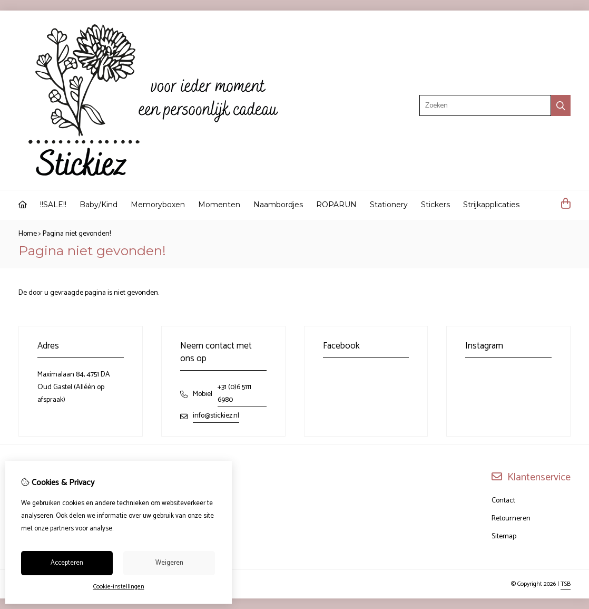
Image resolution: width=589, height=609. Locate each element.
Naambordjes (278, 204)
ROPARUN (336, 204)
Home (27, 234)
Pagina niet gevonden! (77, 234)
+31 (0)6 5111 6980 (234, 393)
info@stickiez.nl (216, 416)
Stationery (389, 204)
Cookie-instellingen (118, 587)
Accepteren (67, 562)
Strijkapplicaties (491, 204)
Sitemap (504, 536)
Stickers (435, 204)
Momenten (219, 204)
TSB (566, 584)
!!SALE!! (53, 204)
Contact (503, 501)
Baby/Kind (98, 204)
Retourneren (511, 519)
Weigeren (169, 562)
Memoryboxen (158, 204)
